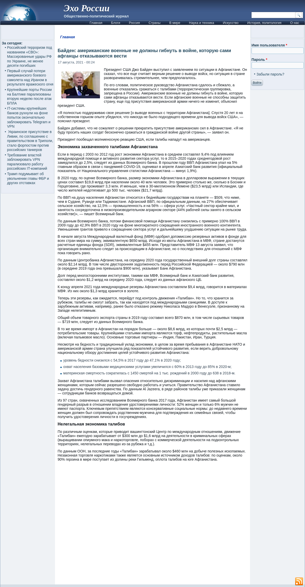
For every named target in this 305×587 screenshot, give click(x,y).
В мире (174, 23)
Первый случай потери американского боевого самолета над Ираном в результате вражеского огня (30, 78)
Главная (96, 23)
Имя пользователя (269, 45)
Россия (134, 23)
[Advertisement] (152, 525)
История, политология (264, 23)
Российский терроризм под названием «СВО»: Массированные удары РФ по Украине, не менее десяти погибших (29, 56)
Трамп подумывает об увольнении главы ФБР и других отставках (28, 178)
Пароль (259, 60)
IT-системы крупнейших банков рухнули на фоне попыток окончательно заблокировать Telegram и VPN (29, 117)
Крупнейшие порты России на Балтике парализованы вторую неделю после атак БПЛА (29, 96)
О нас (294, 23)
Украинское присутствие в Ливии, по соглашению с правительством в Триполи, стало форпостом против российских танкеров (30, 141)
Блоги (115, 23)
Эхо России (86, 8)
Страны (154, 23)
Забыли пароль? (270, 74)
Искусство (230, 23)
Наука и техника (201, 23)
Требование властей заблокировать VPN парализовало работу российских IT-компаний (27, 162)
